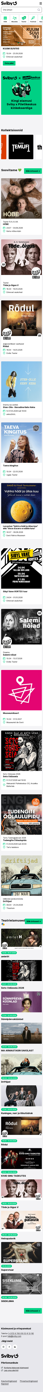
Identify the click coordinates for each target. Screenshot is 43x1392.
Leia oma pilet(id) (10, 1370)
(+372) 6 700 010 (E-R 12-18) (21, 1333)
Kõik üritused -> (33, 171)
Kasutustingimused (9, 1381)
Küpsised (5, 1384)
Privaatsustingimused (29, 1381)
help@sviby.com (14, 1336)
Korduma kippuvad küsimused (15, 1368)
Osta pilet (9, 63)
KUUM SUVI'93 (11, 48)
